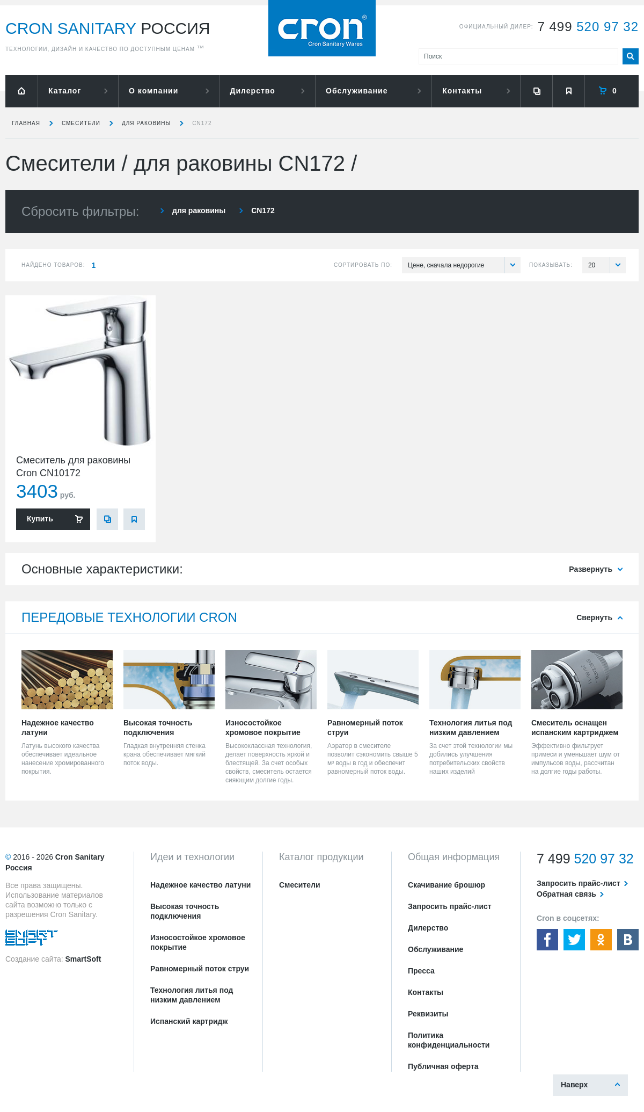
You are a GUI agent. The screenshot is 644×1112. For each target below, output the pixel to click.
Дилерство (252, 90)
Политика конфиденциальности (448, 1040)
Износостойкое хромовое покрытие (197, 942)
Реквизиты (428, 1013)
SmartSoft (83, 959)
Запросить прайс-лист (450, 906)
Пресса (421, 970)
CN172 (201, 123)
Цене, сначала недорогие (464, 265)
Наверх (574, 1084)
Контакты (462, 90)
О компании (153, 90)
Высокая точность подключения (184, 911)
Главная (26, 123)
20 (607, 265)
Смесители (81, 123)
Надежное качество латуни (200, 885)
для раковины (146, 123)
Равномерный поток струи (199, 968)
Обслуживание (356, 90)
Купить (40, 518)
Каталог (64, 90)
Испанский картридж (189, 1021)
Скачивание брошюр (446, 885)
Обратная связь (566, 894)
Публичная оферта (443, 1066)
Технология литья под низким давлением (191, 995)
